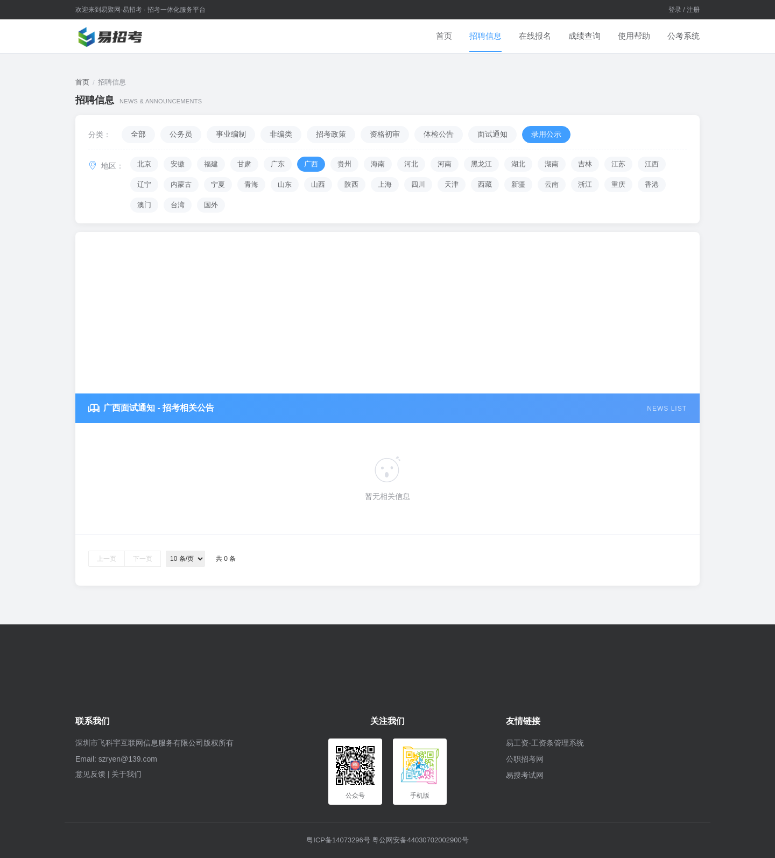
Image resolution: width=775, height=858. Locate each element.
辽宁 (144, 184)
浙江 (585, 184)
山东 (285, 184)
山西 (318, 184)
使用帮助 (634, 35)
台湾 (178, 205)
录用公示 (546, 134)
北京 (144, 164)
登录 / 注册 (684, 9)
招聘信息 (485, 35)
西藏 (485, 184)
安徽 (178, 164)
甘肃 (244, 164)
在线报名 (535, 35)
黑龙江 (481, 164)
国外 (211, 205)
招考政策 (331, 134)
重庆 (618, 184)
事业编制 (231, 134)
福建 (211, 164)
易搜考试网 (525, 775)
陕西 (351, 184)
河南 (445, 164)
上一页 (106, 558)
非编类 (281, 134)
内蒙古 (181, 184)
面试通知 (492, 134)
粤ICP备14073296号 (338, 840)
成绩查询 (584, 35)
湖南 (552, 164)
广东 (278, 164)
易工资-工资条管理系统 (545, 743)
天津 (452, 184)
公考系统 (683, 35)
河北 (411, 164)
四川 (418, 184)
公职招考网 (525, 759)
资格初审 (385, 134)
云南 (552, 184)
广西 (311, 164)
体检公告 (439, 134)
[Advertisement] (387, 312)
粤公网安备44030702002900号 (420, 840)
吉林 (585, 164)
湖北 (518, 164)
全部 (138, 134)
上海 (385, 184)
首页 (444, 35)
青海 (251, 184)
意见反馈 (90, 774)
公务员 (181, 134)
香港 (652, 184)
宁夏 (218, 184)
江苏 (618, 164)
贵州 (344, 164)
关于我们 (126, 774)
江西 (652, 164)
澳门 (144, 205)
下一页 (142, 558)
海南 (378, 164)
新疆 (518, 184)
